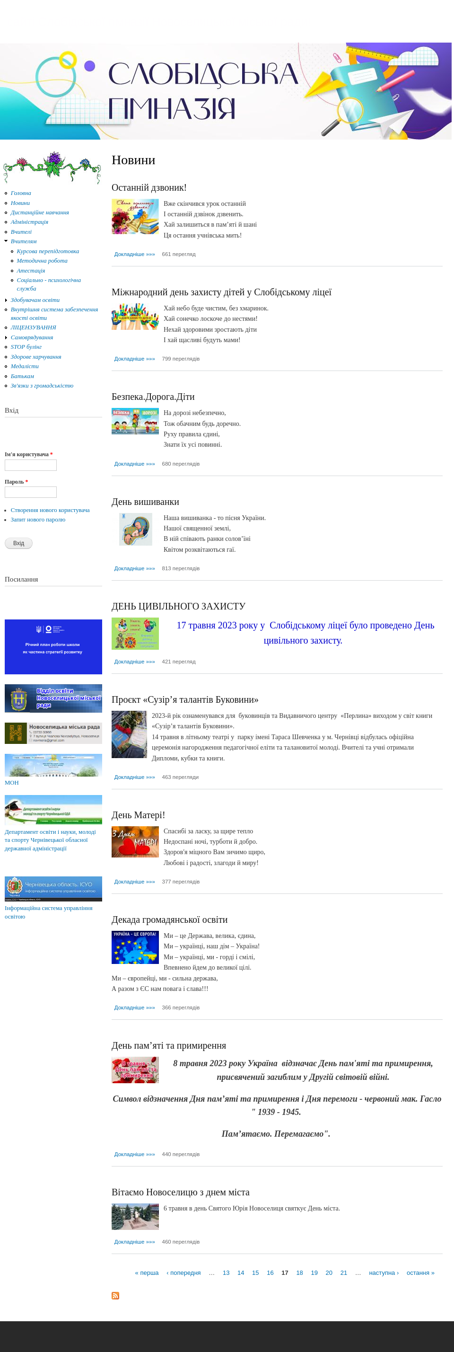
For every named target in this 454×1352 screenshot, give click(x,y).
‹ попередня (183, 1272)
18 (299, 1272)
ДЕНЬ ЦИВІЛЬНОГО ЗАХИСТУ (178, 606)
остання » (421, 1272)
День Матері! (139, 815)
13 (226, 1272)
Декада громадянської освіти (169, 919)
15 (255, 1272)
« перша (147, 1272)
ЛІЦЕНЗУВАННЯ (33, 327)
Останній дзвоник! (149, 187)
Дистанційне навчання (40, 212)
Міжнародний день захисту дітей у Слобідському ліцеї (222, 292)
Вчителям (24, 241)
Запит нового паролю (38, 519)
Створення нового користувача (50, 510)
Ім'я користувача (29, 454)
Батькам (22, 376)
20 (329, 1272)
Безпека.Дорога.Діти (153, 396)
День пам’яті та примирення (169, 1045)
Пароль (16, 481)
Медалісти (25, 366)
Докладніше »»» (134, 254)
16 (270, 1272)
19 (314, 1272)
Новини (20, 203)
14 (240, 1272)
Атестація (31, 270)
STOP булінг (26, 347)
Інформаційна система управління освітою (53, 908)
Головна (21, 193)
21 (343, 1272)
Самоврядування (32, 337)
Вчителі (21, 232)
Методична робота (42, 260)
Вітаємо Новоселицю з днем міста (181, 1192)
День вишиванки (145, 501)
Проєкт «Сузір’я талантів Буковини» (185, 699)
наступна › (384, 1272)
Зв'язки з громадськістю (42, 385)
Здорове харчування (36, 356)
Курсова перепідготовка (48, 251)
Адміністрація (29, 222)
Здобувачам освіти (35, 300)
